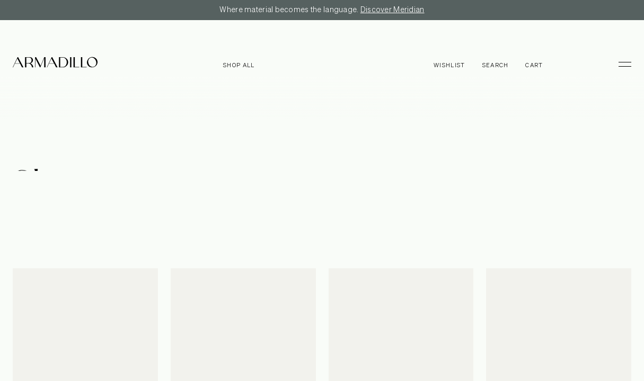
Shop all (239, 65)
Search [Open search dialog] (495, 65)
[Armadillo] (55, 64)
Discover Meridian (392, 10)
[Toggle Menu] (620, 64)
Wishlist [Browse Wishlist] (449, 65)
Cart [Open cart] (534, 65)
